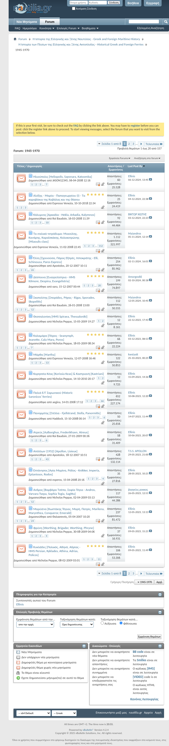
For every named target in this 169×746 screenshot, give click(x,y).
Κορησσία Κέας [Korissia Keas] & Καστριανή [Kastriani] (68, 374)
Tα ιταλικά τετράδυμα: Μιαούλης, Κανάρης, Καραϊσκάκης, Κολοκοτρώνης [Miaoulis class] (54, 237)
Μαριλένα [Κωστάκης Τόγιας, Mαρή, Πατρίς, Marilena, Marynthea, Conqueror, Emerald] (67, 511)
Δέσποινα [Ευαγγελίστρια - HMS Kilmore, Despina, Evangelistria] (52, 279)
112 (101, 246)
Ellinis (20, 604)
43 (47, 459)
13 (47, 362)
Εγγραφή (152, 3)
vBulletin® (88, 729)
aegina (56, 402)
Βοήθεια (133, 3)
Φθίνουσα (128, 623)
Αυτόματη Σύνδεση (84, 8)
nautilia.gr (135, 712)
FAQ (17, 28)
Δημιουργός (34, 166)
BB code (138, 652)
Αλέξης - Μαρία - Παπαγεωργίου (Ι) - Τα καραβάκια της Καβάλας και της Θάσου (57, 197)
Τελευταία (154, 144)
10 (47, 222)
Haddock (57, 418)
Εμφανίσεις (116, 169)
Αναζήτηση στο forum (146, 158)
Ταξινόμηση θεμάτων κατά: (77, 619)
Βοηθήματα (88, 28)
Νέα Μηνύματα (27, 22)
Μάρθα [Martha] (44, 354)
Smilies (141, 660)
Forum (49, 22)
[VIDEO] (138, 677)
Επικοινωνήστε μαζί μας (111, 712)
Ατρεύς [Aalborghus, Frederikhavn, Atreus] (61, 432)
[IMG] (151, 668)
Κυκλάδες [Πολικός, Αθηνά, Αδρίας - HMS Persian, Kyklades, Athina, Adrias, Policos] (54, 551)
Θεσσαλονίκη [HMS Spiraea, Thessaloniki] (60, 316)
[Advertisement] (74, 87)
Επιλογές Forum (66, 28)
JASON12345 (60, 180)
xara (54, 286)
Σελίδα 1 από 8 (111, 144)
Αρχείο (148, 712)
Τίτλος (21, 166)
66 (102, 401)
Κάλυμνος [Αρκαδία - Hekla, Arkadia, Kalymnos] (64, 215)
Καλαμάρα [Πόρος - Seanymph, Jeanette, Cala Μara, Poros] (51, 337)
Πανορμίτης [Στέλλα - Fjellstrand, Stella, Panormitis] (66, 413)
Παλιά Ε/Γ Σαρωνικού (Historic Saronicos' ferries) (51, 394)
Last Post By (136, 166)
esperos (57, 480)
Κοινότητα (45, 28)
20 (99, 285)
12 (32, 309)
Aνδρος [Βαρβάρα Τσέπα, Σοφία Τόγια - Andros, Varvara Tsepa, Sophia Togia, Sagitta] (62, 492)
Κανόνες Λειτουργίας (144, 699)
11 (99, 559)
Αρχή (159, 582)
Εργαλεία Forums (118, 158)
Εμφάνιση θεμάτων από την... (35, 619)
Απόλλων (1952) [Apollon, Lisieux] (55, 451)
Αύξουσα (108, 623)
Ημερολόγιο (30, 28)
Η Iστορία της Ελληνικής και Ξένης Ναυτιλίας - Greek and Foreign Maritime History (86, 39)
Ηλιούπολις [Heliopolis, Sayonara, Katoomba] (62, 176)
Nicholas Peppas (62, 321)
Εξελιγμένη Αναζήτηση (150, 28)
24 (32, 521)
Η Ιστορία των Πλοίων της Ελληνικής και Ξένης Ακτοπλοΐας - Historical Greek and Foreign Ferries (81, 44)
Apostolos (58, 265)
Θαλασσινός (59, 516)
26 (32, 270)
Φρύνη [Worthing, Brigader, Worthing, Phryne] (63, 528)
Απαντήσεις (115, 166)
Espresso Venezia (62, 203)
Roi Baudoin (59, 218)
